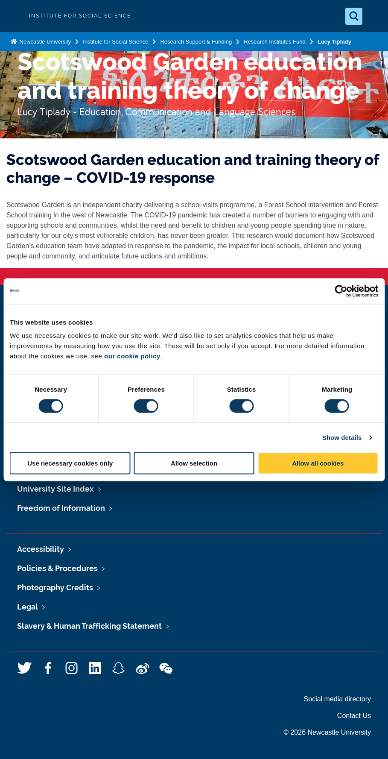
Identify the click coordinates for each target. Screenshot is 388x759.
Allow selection (194, 463)
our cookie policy (132, 356)
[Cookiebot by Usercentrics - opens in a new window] (340, 290)
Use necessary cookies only (70, 463)
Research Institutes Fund (275, 41)
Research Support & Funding (196, 41)
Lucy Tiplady (335, 41)
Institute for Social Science (115, 41)
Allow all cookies (318, 463)
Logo (13, 16)
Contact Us (354, 715)
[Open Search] (353, 16)
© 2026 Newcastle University (327, 732)
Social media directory (337, 699)
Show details (342, 437)
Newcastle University (44, 41)
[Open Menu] (374, 16)
